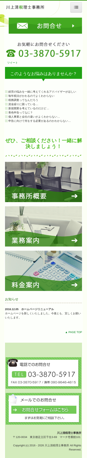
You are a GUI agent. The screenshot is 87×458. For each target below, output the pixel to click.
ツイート (12, 62)
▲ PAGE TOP (73, 332)
